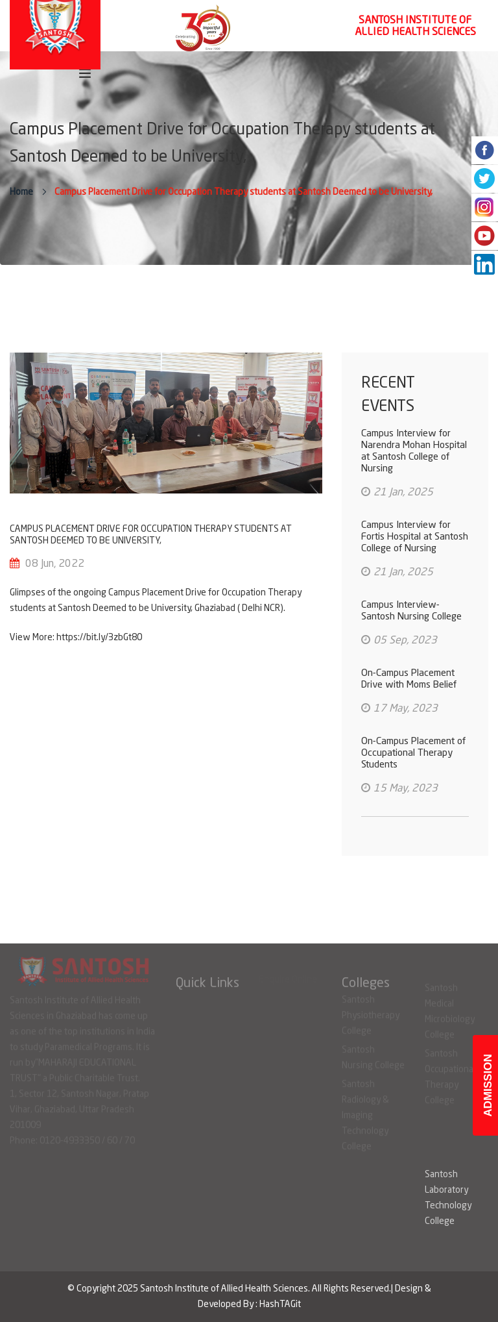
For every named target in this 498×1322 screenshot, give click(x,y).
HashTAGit (280, 1304)
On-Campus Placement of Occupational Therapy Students (413, 753)
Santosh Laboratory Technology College (448, 1198)
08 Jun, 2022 (54, 564)
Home (21, 192)
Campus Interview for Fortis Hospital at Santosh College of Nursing (414, 537)
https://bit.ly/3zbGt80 (99, 637)
